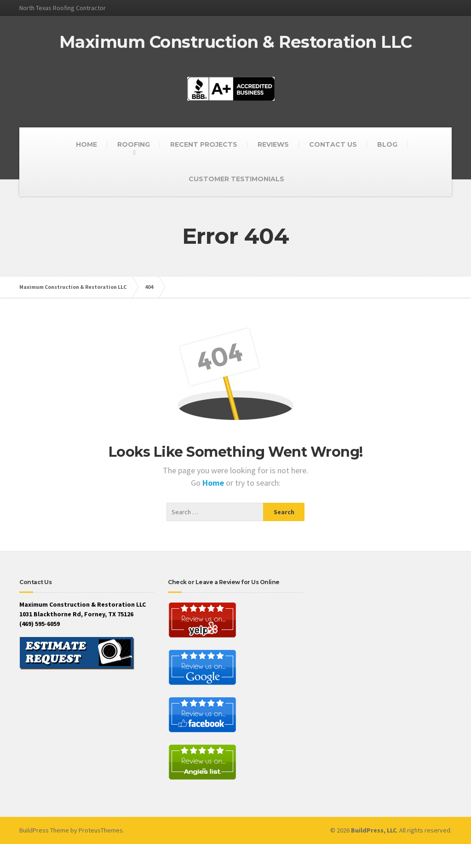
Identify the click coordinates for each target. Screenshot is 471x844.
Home (214, 482)
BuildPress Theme (44, 830)
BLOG (387, 144)
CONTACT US (333, 144)
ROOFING (133, 144)
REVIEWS (273, 144)
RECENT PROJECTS (203, 144)
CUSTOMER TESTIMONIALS (236, 179)
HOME (86, 144)
